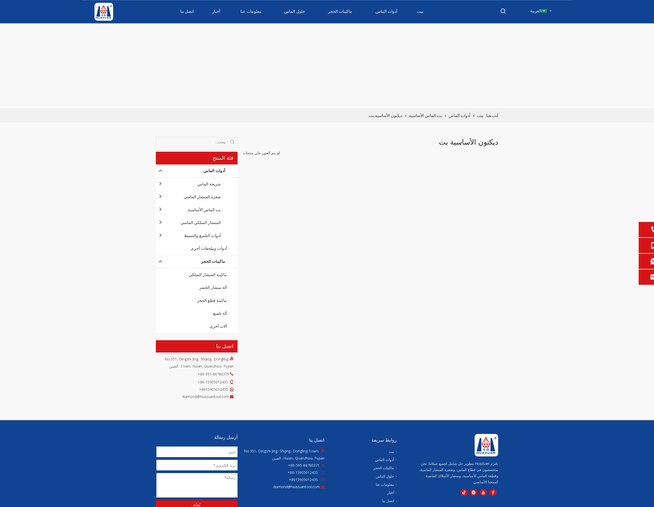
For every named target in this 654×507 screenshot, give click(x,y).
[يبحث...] (192, 142)
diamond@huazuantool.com (205, 396)
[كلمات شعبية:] (503, 11)
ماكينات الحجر (190, 261)
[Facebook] (493, 492)
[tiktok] (464, 492)
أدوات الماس (190, 170)
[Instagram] (473, 492)
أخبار (390, 492)
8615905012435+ (213, 389)
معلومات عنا (385, 484)
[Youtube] (483, 492)
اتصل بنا (388, 500)
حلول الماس (385, 476)
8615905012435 (304, 479)
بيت (391, 451)
